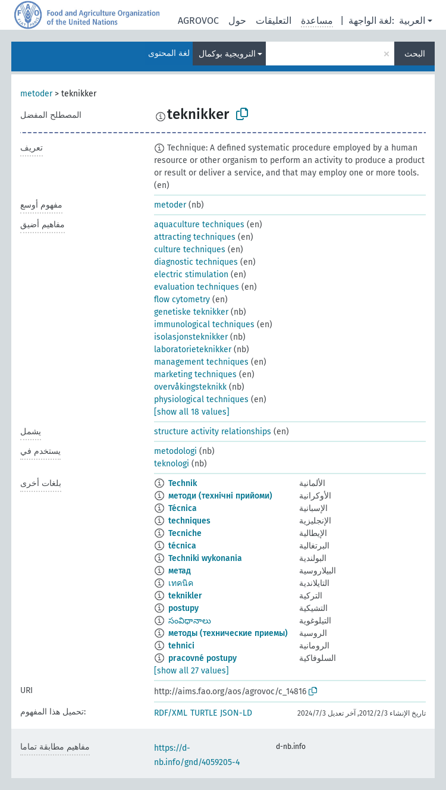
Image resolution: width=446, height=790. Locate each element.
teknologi (171, 464)
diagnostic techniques (196, 262)
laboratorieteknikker (192, 349)
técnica (182, 546)
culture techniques (189, 249)
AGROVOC (198, 20)
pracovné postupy (202, 658)
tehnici (181, 646)
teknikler (185, 596)
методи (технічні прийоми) (220, 496)
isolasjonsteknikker (191, 337)
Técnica (182, 508)
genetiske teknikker (191, 312)
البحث (414, 54)
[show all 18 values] (192, 412)
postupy (183, 608)
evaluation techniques (196, 287)
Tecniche (185, 533)
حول (237, 20)
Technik (182, 483)
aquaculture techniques (199, 225)
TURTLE (203, 713)
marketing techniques (195, 374)
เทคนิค (180, 583)
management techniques (201, 362)
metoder (36, 94)
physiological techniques (201, 399)
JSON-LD (236, 713)
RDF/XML (170, 713)
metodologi (175, 451)
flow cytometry (182, 299)
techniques (189, 521)
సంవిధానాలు (189, 621)
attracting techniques (194, 237)
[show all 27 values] (191, 671)
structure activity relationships (212, 432)
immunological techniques (204, 324)
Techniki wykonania (205, 558)
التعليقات (273, 20)
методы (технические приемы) (228, 633)
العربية (412, 20)
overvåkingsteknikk (190, 387)
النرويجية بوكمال (227, 54)
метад (179, 571)
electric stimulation (191, 274)
